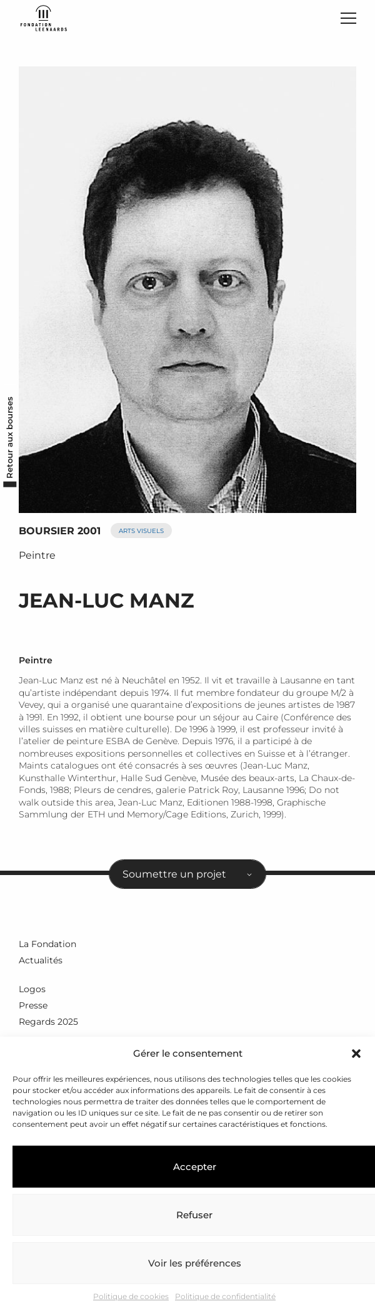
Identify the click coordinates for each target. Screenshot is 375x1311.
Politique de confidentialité (225, 1296)
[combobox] (187, 874)
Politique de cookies (131, 1296)
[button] (356, 1053)
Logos (32, 989)
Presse (33, 1005)
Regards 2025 (48, 1021)
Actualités (40, 960)
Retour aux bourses (9, 437)
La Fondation (47, 944)
